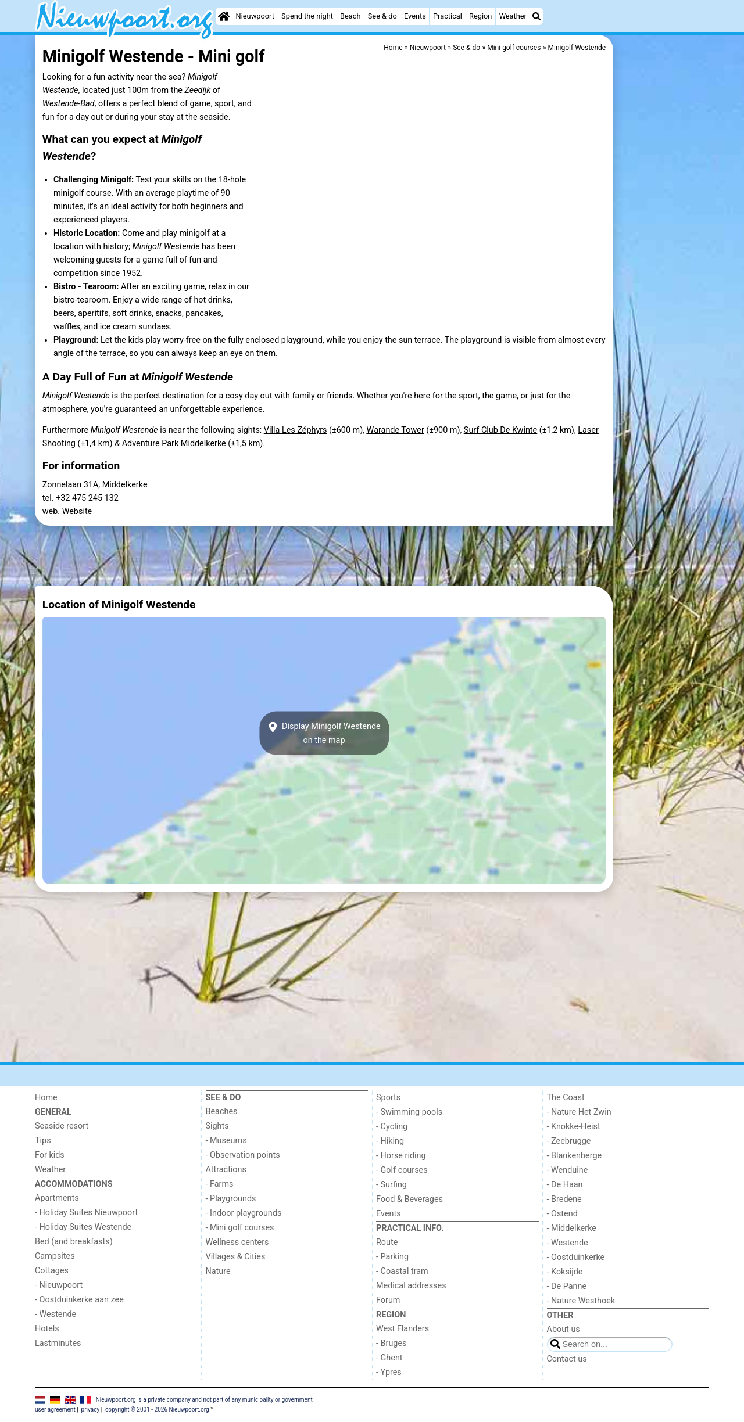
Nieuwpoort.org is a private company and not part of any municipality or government (204, 1399)
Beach (350, 16)
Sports (388, 1098)
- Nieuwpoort (59, 1285)
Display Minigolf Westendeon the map (323, 733)
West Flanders (402, 1329)
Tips (43, 1141)
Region (480, 16)
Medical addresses (411, 1286)
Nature (218, 1271)
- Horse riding (401, 1156)
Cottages (52, 1271)
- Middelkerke (571, 1228)
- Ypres (389, 1372)
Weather (513, 16)
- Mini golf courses (240, 1228)
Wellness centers (237, 1242)
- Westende (55, 1314)
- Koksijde (565, 1272)
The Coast (566, 1098)
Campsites (55, 1256)
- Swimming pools (409, 1112)
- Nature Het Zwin (579, 1112)
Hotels (47, 1329)
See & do (382, 16)
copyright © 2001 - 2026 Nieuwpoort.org (157, 1409)
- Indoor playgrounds (244, 1213)
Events (415, 16)
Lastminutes (58, 1343)
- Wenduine (567, 1170)
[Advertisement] (662, 302)
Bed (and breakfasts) (74, 1242)
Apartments (57, 1198)
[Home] (224, 16)
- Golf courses (402, 1170)
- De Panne (567, 1286)
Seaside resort (61, 1126)
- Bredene (564, 1199)
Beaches (222, 1111)
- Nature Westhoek (581, 1301)
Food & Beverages (409, 1199)
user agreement (55, 1409)
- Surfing (391, 1185)
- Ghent (389, 1358)
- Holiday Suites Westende (83, 1227)
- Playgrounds (231, 1199)
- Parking (392, 1257)
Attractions (226, 1170)
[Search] (536, 16)
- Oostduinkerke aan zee (79, 1300)
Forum (388, 1300)
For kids (50, 1155)
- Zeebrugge (569, 1141)
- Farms (220, 1184)
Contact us (567, 1359)
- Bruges (391, 1343)
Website (77, 511)
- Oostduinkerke (576, 1257)
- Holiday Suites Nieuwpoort (86, 1213)
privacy (90, 1409)
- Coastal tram (402, 1271)
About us (563, 1329)
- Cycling (391, 1127)
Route (387, 1242)
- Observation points (243, 1155)
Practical (447, 16)
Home (46, 1098)
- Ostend (562, 1214)
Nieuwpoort (255, 16)
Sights (217, 1126)
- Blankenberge (574, 1156)
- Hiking (390, 1141)
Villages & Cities (236, 1257)
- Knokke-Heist (573, 1127)
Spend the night (307, 16)
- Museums (226, 1141)
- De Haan (565, 1185)
